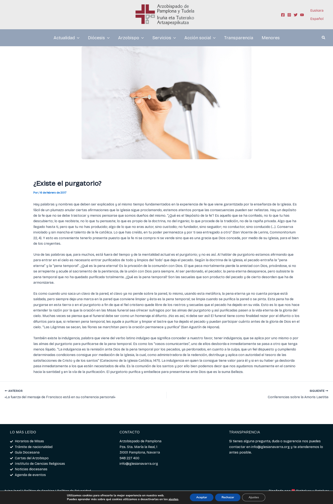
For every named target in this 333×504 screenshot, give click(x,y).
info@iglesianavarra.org (270, 447)
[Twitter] (296, 15)
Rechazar (228, 497)
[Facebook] (283, 15)
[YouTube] (302, 15)
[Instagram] (289, 15)
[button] (324, 38)
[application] (77, 37)
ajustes (173, 499)
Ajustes (253, 497)
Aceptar (201, 497)
